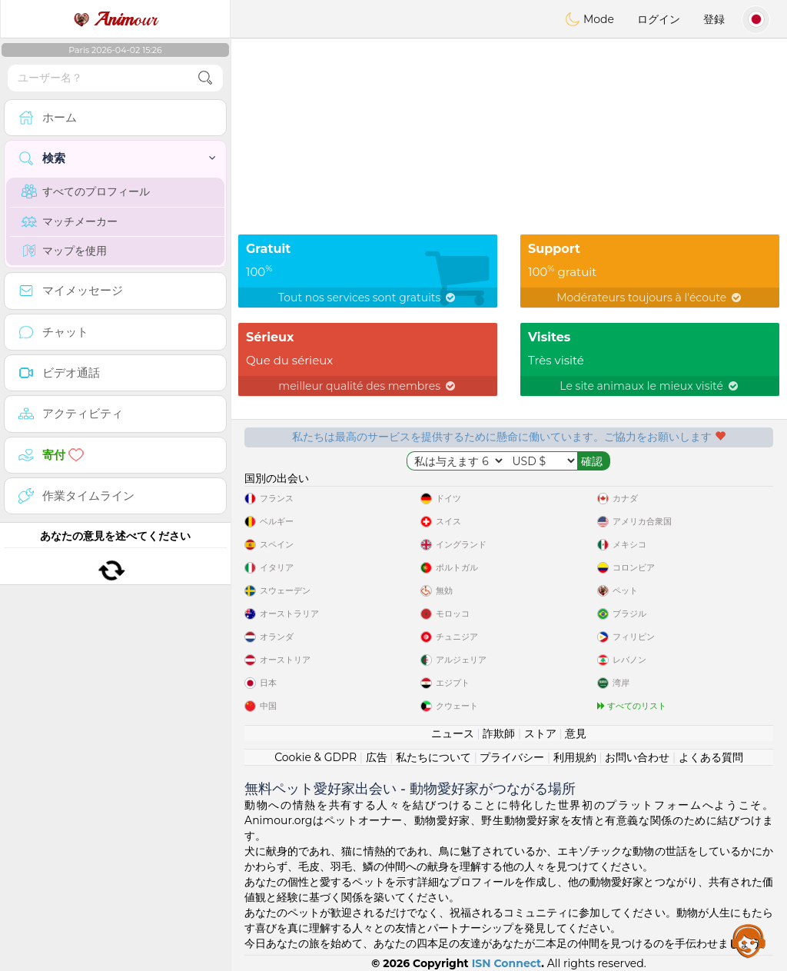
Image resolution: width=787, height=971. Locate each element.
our (115, 19)
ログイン (658, 19)
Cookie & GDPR (315, 757)
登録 (714, 19)
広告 (376, 757)
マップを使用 (64, 250)
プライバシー (512, 757)
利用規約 (574, 757)
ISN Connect (507, 963)
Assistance (749, 940)
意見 (575, 733)
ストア (540, 733)
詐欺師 (499, 733)
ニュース (452, 733)
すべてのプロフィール (86, 191)
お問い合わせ (637, 757)
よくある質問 (711, 757)
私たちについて (433, 757)
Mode (589, 19)
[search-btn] (205, 78)
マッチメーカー (70, 221)
